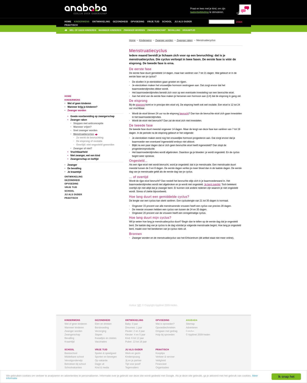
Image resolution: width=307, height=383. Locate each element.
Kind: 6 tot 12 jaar (134, 338)
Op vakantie (101, 360)
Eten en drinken (103, 323)
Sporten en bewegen (106, 356)
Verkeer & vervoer (165, 356)
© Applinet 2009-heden (198, 334)
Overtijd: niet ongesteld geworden (95, 144)
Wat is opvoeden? (165, 323)
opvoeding (163, 320)
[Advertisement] (94, 66)
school (69, 349)
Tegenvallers (132, 367)
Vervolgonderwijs (74, 360)
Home (68, 21)
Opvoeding (137, 21)
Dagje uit (99, 364)
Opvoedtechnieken (165, 327)
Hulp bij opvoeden (165, 334)
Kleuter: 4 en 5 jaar (135, 334)
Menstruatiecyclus (83, 134)
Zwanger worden (134, 30)
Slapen (98, 334)
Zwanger (72, 164)
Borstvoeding (102, 327)
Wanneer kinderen (109, 30)
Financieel (161, 364)
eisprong (140, 104)
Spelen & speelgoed (105, 353)
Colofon (190, 331)
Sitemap (190, 323)
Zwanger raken (78, 119)
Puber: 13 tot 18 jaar (136, 341)
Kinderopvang (132, 356)
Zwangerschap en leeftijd (84, 159)
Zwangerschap (156, 30)
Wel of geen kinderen (83, 30)
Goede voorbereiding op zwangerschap (92, 116)
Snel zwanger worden (85, 130)
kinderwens (72, 320)
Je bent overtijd (212, 184)
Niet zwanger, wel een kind (85, 155)
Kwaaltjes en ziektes (105, 338)
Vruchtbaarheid (79, 152)
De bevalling (74, 168)
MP (139, 305)
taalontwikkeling (199, 12)
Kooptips (160, 353)
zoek (239, 22)
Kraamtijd (188, 30)
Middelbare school (74, 356)
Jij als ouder (183, 21)
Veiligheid (161, 360)
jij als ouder (134, 349)
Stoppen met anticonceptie (88, 123)
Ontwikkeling (101, 21)
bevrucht (184, 113)
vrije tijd (101, 349)
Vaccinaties (101, 341)
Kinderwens (81, 21)
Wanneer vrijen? (82, 127)
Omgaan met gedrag (167, 331)
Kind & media (102, 367)
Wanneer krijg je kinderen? (83, 107)
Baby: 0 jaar (131, 323)
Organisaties (162, 367)
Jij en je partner (133, 360)
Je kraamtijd (74, 172)
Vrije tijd (153, 21)
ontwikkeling (134, 320)
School (167, 21)
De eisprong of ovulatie (89, 141)
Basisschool (71, 353)
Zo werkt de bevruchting (90, 137)
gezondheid (102, 320)
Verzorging (100, 331)
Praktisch (71, 25)
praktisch (162, 349)
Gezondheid (120, 21)
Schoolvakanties (73, 367)
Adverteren (192, 327)
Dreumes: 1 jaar (133, 327)
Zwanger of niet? (82, 148)
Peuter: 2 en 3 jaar (135, 331)
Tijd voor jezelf (133, 364)
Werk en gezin (132, 353)
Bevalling (174, 30)
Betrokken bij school (75, 364)
